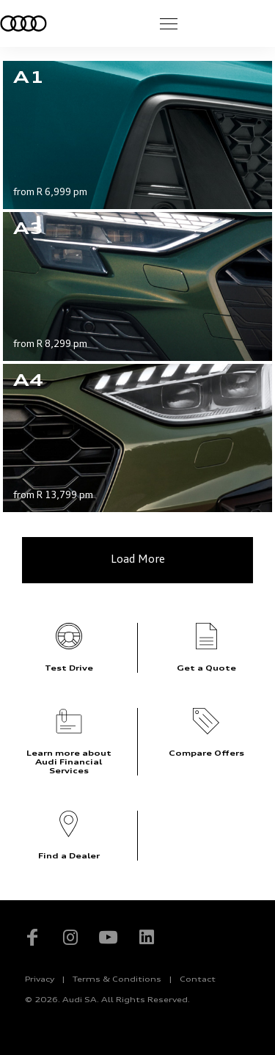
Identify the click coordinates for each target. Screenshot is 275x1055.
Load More (138, 560)
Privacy (39, 979)
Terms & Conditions (117, 979)
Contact (198, 979)
